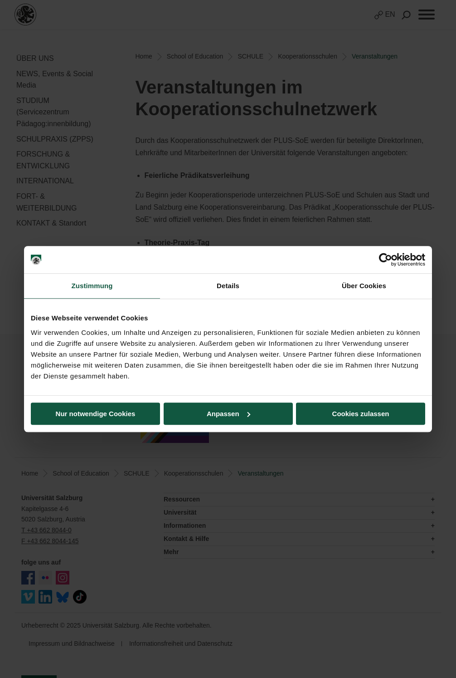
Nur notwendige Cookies (96, 414)
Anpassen (228, 414)
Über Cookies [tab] (364, 286)
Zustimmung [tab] (92, 286)
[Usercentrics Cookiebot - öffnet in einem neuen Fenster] (385, 259)
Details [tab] (228, 286)
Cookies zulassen (360, 414)
